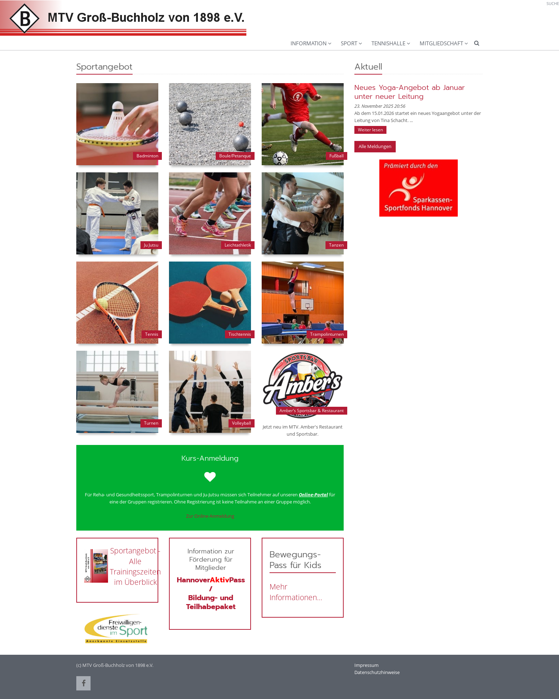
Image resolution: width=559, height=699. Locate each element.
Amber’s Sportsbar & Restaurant (312, 410)
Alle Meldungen (375, 146)
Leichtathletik (238, 245)
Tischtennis (240, 334)
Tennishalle (388, 43)
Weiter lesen (370, 130)
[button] (83, 683)
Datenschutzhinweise (377, 672)
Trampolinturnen (327, 334)
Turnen (151, 423)
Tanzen (336, 245)
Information (309, 43)
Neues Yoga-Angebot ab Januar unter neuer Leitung (409, 92)
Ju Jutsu (151, 245)
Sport (349, 43)
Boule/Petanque (235, 156)
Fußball (336, 156)
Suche (553, 3)
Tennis (151, 334)
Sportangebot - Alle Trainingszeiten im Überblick (135, 566)
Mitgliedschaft (441, 43)
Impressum (366, 665)
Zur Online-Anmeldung (210, 516)
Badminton (147, 156)
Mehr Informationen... (296, 592)
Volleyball (241, 423)
